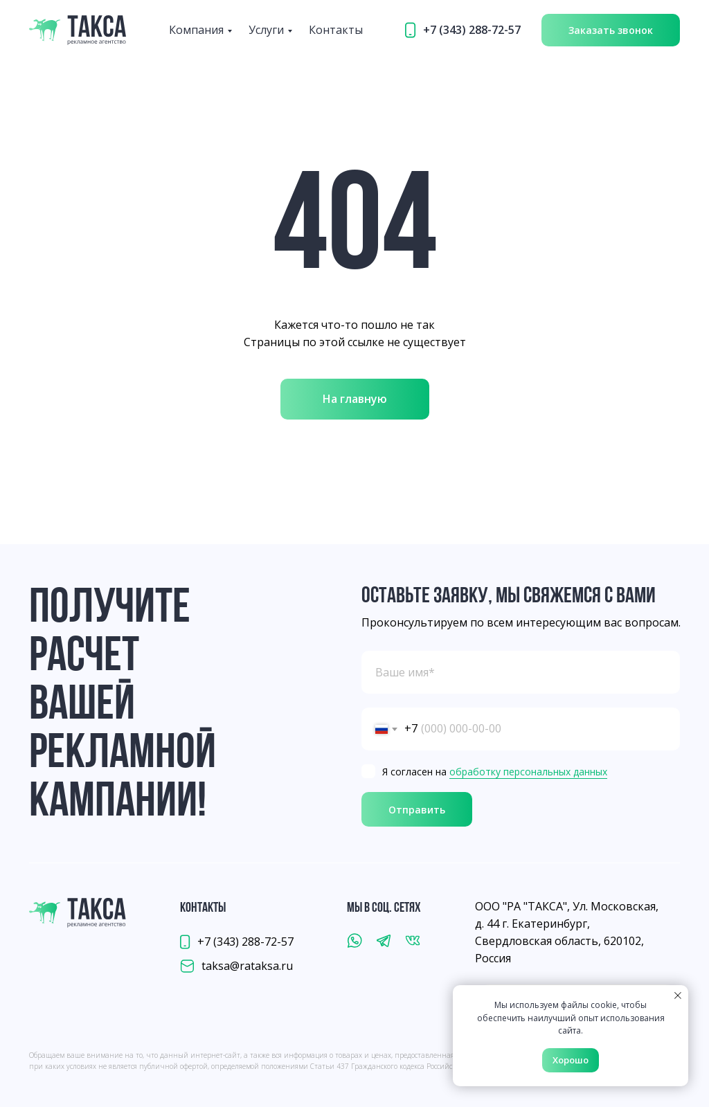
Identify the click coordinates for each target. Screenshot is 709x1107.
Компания (196, 29)
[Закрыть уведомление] (678, 995)
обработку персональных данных (528, 771)
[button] (610, 30)
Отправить (416, 809)
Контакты (336, 29)
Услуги (266, 29)
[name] (520, 672)
